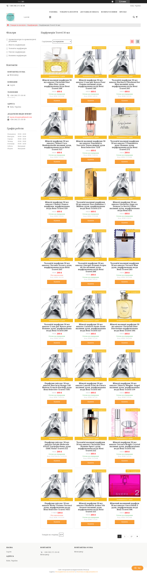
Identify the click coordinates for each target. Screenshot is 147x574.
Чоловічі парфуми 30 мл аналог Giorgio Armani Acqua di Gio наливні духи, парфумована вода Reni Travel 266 (90, 267)
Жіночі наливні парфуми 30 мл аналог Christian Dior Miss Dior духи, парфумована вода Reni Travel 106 (57, 84)
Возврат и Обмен (109, 12)
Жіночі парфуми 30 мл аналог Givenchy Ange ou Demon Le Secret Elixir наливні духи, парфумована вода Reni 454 (125, 206)
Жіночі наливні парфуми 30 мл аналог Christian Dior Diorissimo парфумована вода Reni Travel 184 (124, 327)
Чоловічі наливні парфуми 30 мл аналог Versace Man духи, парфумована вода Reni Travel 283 (124, 266)
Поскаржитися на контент (65, 572)
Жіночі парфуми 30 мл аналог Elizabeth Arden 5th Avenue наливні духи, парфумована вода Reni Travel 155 (90, 507)
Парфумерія (32, 25)
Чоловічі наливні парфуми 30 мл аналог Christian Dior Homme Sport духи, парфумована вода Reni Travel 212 (90, 446)
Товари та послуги (69, 12)
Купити (57, 100)
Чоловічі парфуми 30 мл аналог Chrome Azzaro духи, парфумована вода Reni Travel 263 (57, 266)
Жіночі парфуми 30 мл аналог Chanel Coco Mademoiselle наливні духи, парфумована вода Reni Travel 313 (57, 145)
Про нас (123, 12)
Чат (137, 568)
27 (131, 536)
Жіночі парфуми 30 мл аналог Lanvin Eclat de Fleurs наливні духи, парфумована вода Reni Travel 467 (90, 386)
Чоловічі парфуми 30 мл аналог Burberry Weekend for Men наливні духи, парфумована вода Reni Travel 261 (124, 84)
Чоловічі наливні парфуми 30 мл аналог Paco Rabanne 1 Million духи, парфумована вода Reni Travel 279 (91, 205)
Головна (53, 12)
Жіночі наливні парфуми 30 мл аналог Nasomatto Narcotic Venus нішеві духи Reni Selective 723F (90, 144)
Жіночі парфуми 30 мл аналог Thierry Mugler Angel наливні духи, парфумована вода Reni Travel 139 (124, 386)
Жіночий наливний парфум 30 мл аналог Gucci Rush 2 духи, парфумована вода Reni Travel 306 (124, 506)
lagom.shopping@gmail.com (21, 117)
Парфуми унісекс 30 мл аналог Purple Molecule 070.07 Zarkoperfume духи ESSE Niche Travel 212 (57, 445)
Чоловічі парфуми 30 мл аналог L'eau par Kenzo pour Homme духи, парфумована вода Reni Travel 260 (57, 327)
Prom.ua (86, 570)
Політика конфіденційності (87, 572)
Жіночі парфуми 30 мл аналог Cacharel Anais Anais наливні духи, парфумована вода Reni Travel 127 (91, 327)
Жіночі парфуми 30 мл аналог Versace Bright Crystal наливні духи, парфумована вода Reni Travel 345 (124, 445)
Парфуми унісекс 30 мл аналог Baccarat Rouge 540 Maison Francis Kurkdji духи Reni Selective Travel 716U (57, 386)
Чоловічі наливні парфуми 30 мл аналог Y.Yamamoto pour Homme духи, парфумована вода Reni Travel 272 (124, 145)
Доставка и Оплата (89, 12)
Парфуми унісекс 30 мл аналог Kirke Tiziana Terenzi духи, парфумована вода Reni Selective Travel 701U (57, 506)
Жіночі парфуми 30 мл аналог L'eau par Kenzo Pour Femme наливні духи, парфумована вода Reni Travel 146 (91, 84)
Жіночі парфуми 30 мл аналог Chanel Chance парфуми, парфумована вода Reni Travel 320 (57, 205)
